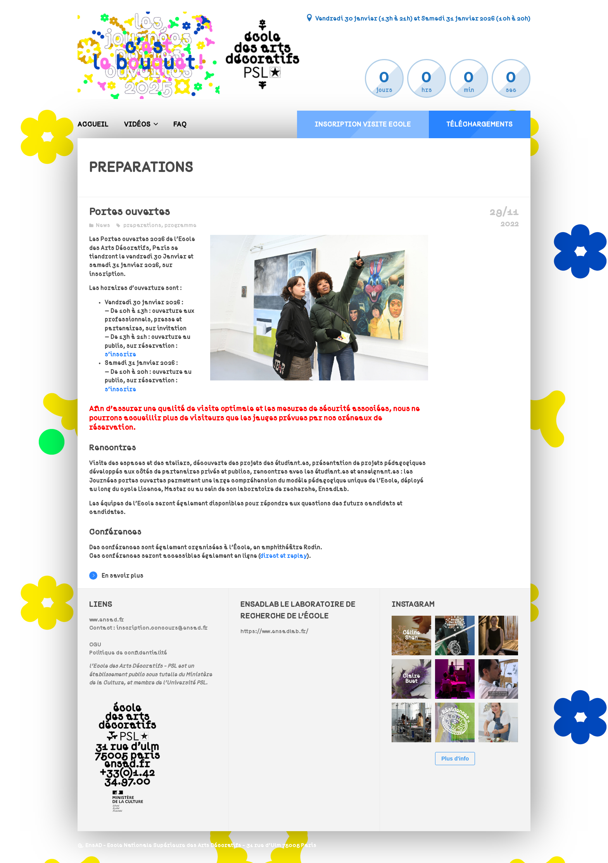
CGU (95, 644)
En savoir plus (116, 575)
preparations (142, 225)
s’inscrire (120, 354)
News (103, 225)
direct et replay (283, 556)
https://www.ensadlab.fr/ (274, 631)
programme (180, 225)
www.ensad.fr (106, 619)
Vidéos (137, 124)
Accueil (93, 124)
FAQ (180, 124)
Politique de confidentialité (128, 652)
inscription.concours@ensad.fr (162, 627)
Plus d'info (455, 758)
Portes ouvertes (129, 212)
